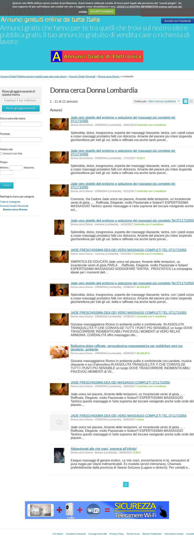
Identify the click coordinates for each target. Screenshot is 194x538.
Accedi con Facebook (177, 21)
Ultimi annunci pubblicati (162, 101)
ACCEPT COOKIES (101, 11)
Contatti (190, 533)
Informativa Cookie (174, 533)
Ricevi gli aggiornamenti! (20, 108)
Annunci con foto (12, 153)
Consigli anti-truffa (97, 533)
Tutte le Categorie (10, 201)
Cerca (6, 185)
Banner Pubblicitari (152, 533)
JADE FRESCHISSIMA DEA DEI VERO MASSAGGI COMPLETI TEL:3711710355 (128, 250)
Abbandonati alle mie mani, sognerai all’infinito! (104, 448)
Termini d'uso (133, 533)
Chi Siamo (57, 533)
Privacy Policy (116, 533)
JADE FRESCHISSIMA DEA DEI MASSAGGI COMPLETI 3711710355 (120, 382)
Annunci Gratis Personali (14, 205)
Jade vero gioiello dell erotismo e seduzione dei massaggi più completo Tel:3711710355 (132, 220)
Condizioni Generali (76, 533)
